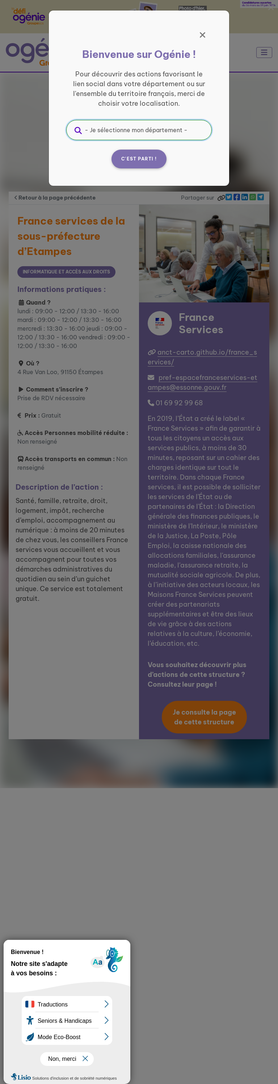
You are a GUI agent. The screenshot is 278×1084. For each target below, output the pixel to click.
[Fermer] (203, 35)
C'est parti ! (139, 159)
